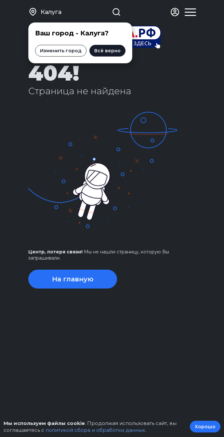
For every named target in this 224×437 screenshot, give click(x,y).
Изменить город (61, 51)
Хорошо (205, 427)
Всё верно (107, 51)
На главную (72, 279)
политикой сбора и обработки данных (95, 430)
